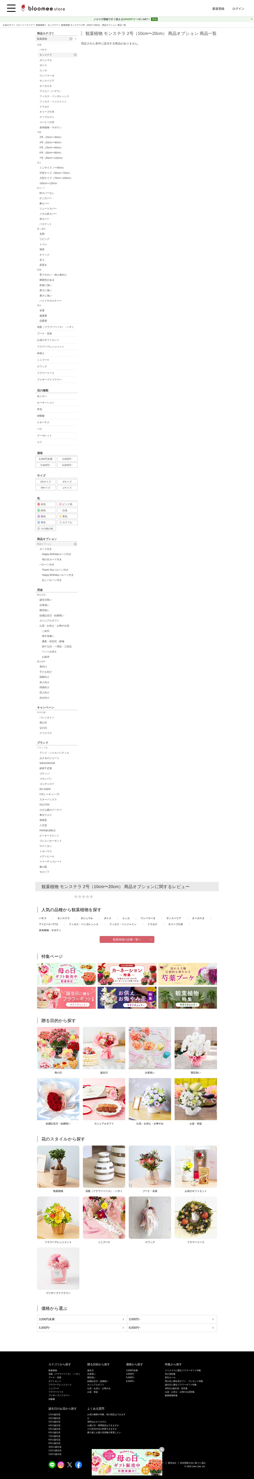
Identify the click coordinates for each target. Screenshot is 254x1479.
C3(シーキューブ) (49, 794)
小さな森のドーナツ (51, 809)
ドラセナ (44, 106)
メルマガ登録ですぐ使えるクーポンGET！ (122, 19)
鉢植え (40, 353)
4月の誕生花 (54, 1425)
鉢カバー (41, 188)
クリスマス (46, 733)
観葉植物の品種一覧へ (127, 939)
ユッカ (43, 70)
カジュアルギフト (49, 620)
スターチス (43, 422)
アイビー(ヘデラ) (48, 924)
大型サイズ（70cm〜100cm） (56, 178)
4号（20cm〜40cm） (51, 142)
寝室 (42, 249)
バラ (39, 429)
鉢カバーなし (47, 193)
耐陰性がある (47, 279)
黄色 (63, 516)
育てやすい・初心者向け (53, 274)
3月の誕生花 (54, 1421)
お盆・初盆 (92, 1392)
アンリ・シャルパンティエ (54, 752)
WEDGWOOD (47, 763)
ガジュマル (46, 60)
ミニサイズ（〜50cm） (52, 167)
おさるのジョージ (49, 758)
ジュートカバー (48, 208)
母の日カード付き (52, 559)
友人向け (44, 682)
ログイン (238, 8)
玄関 (42, 233)
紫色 (41, 516)
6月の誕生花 (54, 1432)
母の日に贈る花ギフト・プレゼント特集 (184, 1381)
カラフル (65, 522)
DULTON (44, 804)
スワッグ (42, 366)
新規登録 (218, 8)
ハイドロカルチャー (51, 300)
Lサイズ (67, 487)
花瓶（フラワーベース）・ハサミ (55, 327)
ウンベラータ (47, 75)
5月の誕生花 (54, 1429)
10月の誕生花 (55, 1447)
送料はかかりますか (96, 1421)
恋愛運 (43, 320)
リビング (44, 239)
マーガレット (44, 435)
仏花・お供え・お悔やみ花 (54, 625)
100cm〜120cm (48, 183)
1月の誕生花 (54, 1414)
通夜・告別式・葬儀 (53, 641)
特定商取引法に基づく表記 (192, 1463)
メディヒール (47, 856)
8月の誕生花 (54, 1439)
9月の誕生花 (54, 1443)
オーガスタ (46, 86)
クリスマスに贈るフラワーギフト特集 (183, 1370)
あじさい (42, 396)
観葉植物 (40, 25)
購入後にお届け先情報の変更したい (104, 1432)
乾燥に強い (46, 285)
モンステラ (53, 25)
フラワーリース (45, 373)
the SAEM (45, 789)
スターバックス (48, 799)
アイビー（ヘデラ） (51, 91)
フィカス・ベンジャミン (53, 101)
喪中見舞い (48, 636)
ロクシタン (46, 846)
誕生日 (90, 1370)
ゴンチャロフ (47, 784)
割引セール (170, 1377)
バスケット (46, 224)
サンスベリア (47, 80)
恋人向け (44, 692)
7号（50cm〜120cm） (52, 158)
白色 (63, 510)
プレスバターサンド (51, 840)
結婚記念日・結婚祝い (52, 615)
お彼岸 (45, 656)
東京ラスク (46, 815)
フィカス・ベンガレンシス (54, 96)
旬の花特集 (170, 1374)
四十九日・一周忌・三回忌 (57, 646)
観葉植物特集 (171, 1395)
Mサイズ (45, 487)
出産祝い (44, 605)
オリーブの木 (47, 111)
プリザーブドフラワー (49, 379)
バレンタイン (47, 717)
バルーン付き (47, 564)
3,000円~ (67, 459)
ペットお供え (49, 651)
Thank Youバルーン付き (55, 569)
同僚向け (44, 687)
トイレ (43, 244)
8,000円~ (67, 465)
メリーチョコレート (51, 861)
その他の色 (45, 528)
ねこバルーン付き (52, 580)
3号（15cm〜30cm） (51, 137)
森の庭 (43, 866)
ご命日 (45, 631)
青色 (41, 522)
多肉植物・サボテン (51, 127)
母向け (43, 666)
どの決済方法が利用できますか (102, 1429)
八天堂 (43, 825)
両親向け (44, 677)
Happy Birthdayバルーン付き (58, 574)
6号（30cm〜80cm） (51, 152)
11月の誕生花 (55, 1450)
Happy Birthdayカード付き (56, 554)
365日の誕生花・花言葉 (176, 1388)
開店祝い (44, 610)
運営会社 (172, 1463)
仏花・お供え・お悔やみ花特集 (180, 1392)
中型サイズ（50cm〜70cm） (55, 172)
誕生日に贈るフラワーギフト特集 (181, 1384)
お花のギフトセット (48, 340)
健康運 (43, 315)
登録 (154, 19)
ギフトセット (55, 1381)
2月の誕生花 (54, 1418)
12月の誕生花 (55, 1454)
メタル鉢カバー (48, 213)
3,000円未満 (45, 459)
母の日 (43, 722)
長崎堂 (43, 820)
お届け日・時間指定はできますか (103, 1425)
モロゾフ (44, 871)
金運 (42, 310)
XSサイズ (45, 481)
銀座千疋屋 (46, 768)
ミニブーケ (43, 359)
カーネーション (45, 402)
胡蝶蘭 (40, 415)
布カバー (44, 218)
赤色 (41, 504)
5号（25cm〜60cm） (51, 147)
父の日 (43, 727)
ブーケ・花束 (44, 333)
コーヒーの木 (47, 122)
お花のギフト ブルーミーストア (18, 25)
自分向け (44, 697)
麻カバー (44, 203)
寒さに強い (46, 290)
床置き (43, 264)
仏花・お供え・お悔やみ (99, 1388)
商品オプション (57, 544)
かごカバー (46, 198)
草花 (39, 409)
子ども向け (46, 671)
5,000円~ (46, 465)
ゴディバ (44, 773)
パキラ (43, 49)
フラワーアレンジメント (50, 346)
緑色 (41, 510)
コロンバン (46, 778)
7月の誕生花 (54, 1436)
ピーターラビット (49, 835)
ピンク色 (65, 504)
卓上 (42, 259)
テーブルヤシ (47, 117)
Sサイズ (67, 481)
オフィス (44, 254)
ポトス (43, 65)
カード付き (46, 549)
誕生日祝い (46, 599)
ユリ (39, 442)
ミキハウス (46, 851)
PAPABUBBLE (48, 830)
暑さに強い (46, 295)
